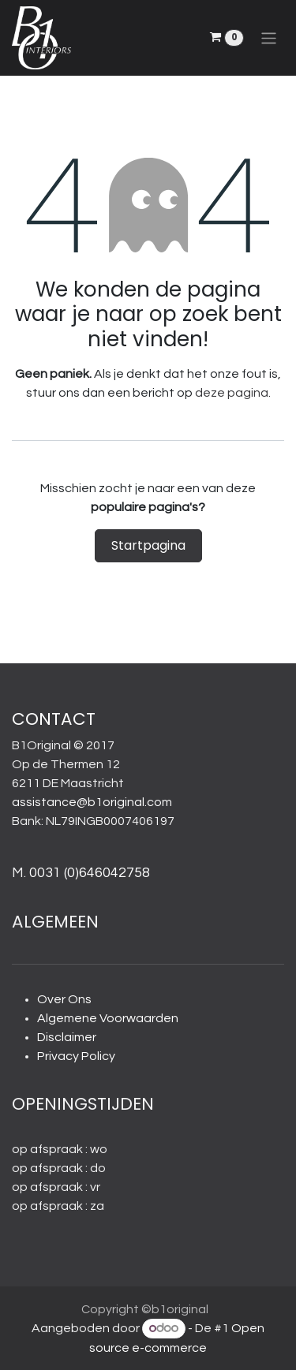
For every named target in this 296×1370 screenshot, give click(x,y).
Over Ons (64, 999)
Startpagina (148, 545)
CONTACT (54, 719)
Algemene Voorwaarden (107, 1018)
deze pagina (231, 392)
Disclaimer (66, 1037)
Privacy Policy (76, 1056)
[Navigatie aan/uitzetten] (268, 37)
